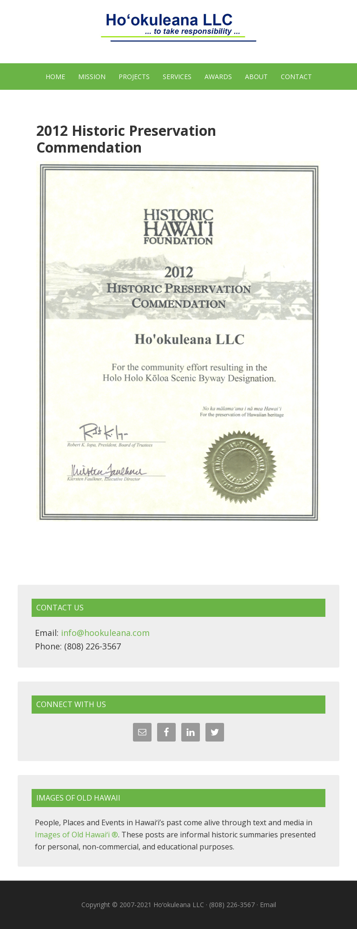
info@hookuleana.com (105, 632)
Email (268, 904)
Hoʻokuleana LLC (178, 32)
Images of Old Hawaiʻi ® (76, 834)
